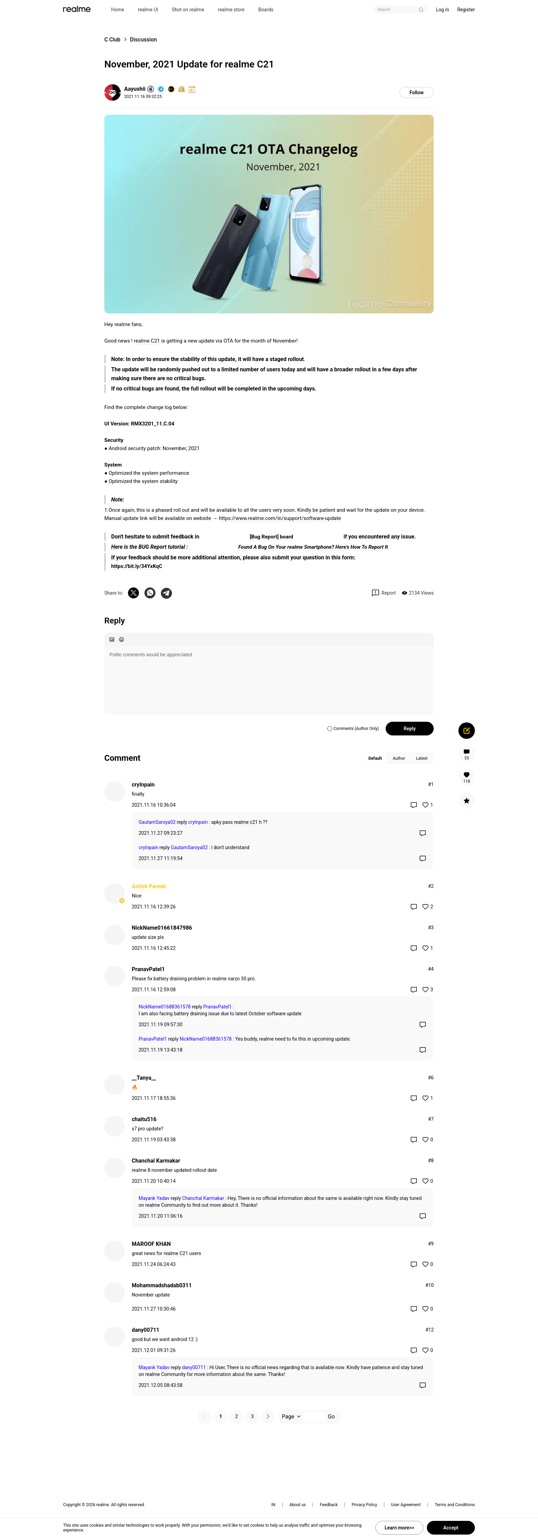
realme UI (148, 9)
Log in (442, 9)
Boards (265, 9)
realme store (231, 9)
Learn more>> (399, 1527)
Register (466, 9)
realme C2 (247, 64)
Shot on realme (188, 9)
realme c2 (244, 822)
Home (117, 9)
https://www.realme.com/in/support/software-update (280, 518)
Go (331, 1417)
